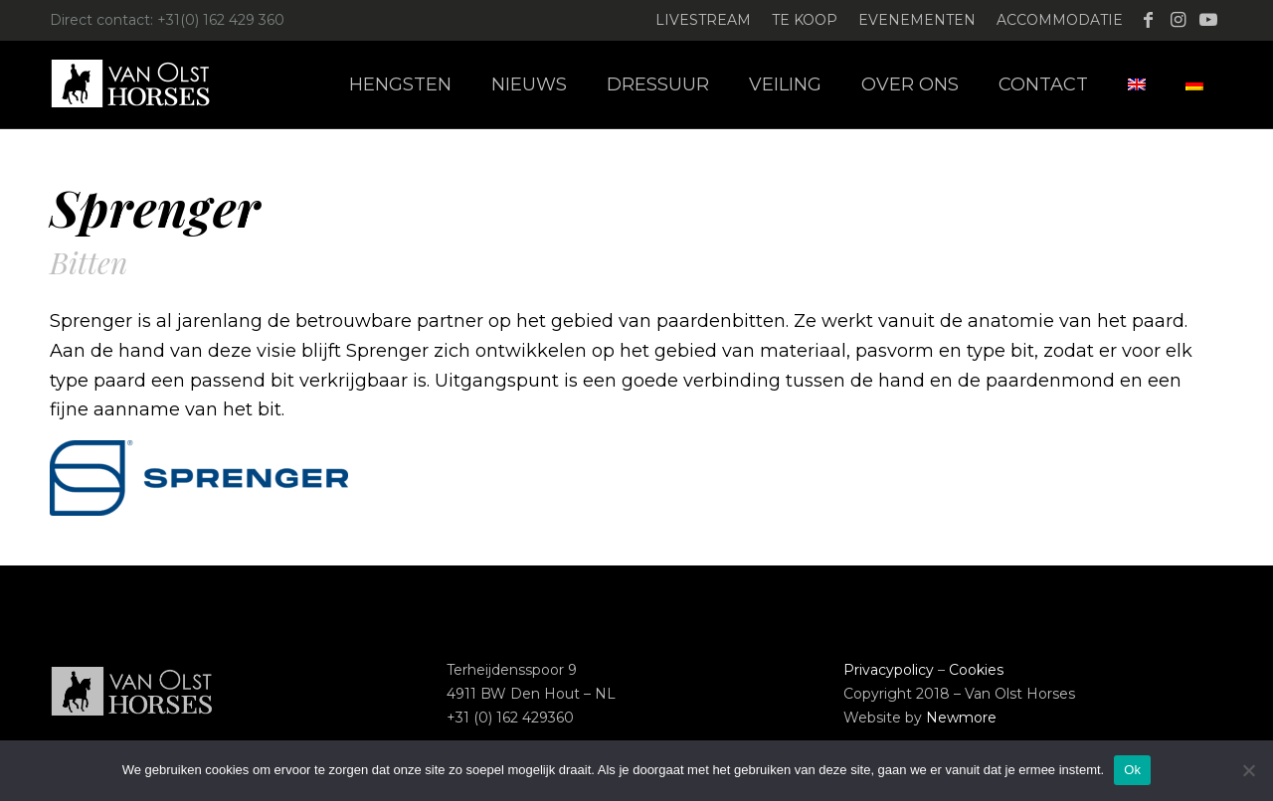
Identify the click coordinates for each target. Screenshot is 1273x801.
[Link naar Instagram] (1178, 20)
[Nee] (1248, 770)
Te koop (804, 20)
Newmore (961, 717)
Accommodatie (1060, 20)
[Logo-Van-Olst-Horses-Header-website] (143, 84)
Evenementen (917, 20)
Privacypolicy (888, 670)
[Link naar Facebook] (1148, 20)
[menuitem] (703, 20)
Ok (1132, 769)
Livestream (703, 20)
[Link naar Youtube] (1208, 20)
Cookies (976, 670)
